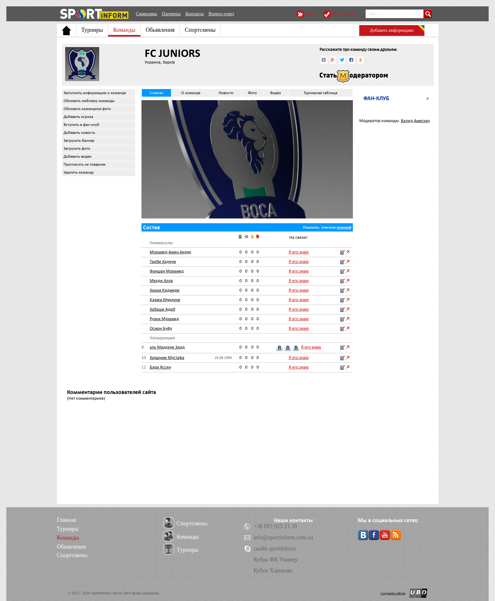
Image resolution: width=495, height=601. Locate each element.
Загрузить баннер (79, 140)
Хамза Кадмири (165, 290)
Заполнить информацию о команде (95, 93)
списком (328, 227)
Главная (156, 93)
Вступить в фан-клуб (81, 124)
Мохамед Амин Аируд (170, 252)
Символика (146, 13)
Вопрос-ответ (221, 13)
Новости (226, 93)
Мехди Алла (161, 280)
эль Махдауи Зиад (167, 347)
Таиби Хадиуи (163, 261)
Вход (310, 13)
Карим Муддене (165, 299)
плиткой (344, 227)
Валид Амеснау (415, 120)
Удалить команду (79, 172)
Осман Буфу (161, 328)
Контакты (194, 13)
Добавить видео (78, 156)
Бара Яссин (160, 367)
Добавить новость (79, 132)
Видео (275, 93)
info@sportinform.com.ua (283, 537)
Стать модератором (354, 76)
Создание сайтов (393, 593)
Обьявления (160, 30)
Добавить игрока (78, 116)
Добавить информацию (392, 30)
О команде (190, 93)
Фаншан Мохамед (167, 271)
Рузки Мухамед (164, 318)
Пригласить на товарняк (85, 164)
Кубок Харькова (273, 570)
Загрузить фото (77, 148)
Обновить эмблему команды (89, 101)
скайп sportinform (275, 548)
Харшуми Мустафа (167, 357)
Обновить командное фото (87, 109)
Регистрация (344, 13)
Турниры (92, 30)
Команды (124, 30)
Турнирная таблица (320, 93)
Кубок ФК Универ (275, 559)
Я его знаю (299, 252)
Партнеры (171, 13)
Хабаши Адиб (162, 309)
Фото (252, 93)
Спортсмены (200, 30)
